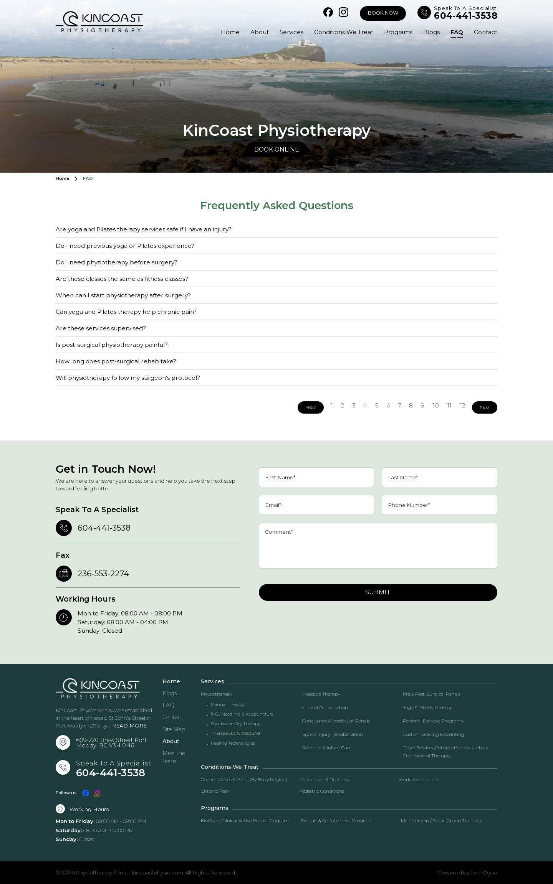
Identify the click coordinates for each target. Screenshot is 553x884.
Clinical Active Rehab (325, 707)
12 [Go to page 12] (462, 405)
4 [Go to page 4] (365, 405)
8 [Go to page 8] (411, 405)
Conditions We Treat (340, 32)
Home (224, 32)
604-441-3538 (465, 16)
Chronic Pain (215, 791)
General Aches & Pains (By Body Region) (244, 779)
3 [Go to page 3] (354, 405)
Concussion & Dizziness (325, 779)
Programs (396, 32)
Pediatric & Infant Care (326, 747)
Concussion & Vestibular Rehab (336, 721)
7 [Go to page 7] (399, 405)
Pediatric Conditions (322, 791)
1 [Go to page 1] (332, 405)
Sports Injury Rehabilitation (332, 734)
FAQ (456, 32)
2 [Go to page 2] (342, 405)
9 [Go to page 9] (422, 405)
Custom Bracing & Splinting (433, 734)
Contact (485, 32)
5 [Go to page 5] (376, 405)
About (255, 32)
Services (288, 32)
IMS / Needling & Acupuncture (242, 714)
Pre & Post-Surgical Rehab (431, 694)
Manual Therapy (228, 705)
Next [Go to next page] (485, 407)
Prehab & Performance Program (337, 820)
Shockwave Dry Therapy (235, 724)
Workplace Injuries (419, 779)
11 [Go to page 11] (449, 405)
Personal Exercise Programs (433, 721)
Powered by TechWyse (467, 872)
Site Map (173, 729)
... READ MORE (127, 725)
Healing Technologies (233, 743)
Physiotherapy (216, 694)
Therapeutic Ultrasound (235, 733)
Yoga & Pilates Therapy (427, 707)
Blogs (430, 32)
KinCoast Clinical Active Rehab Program (245, 820)
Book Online (276, 149)
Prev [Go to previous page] (310, 407)
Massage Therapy (321, 694)
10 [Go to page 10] (435, 405)
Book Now (383, 13)
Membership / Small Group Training (441, 820)
